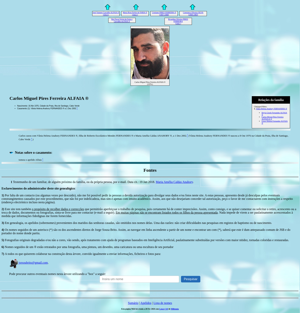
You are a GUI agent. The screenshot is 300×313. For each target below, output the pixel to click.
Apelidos (145, 303)
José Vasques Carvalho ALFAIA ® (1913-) (106, 13)
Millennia (175, 309)
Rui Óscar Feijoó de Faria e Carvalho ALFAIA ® (121, 20)
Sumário (133, 303)
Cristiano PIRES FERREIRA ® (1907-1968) (164, 13)
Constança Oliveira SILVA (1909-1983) (193, 13)
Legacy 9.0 (163, 309)
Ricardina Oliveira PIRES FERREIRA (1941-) (178, 21)
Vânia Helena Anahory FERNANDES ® (271, 109)
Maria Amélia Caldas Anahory (174, 182)
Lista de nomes (162, 303)
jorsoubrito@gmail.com (28, 262)
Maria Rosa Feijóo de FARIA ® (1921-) (135, 13)
